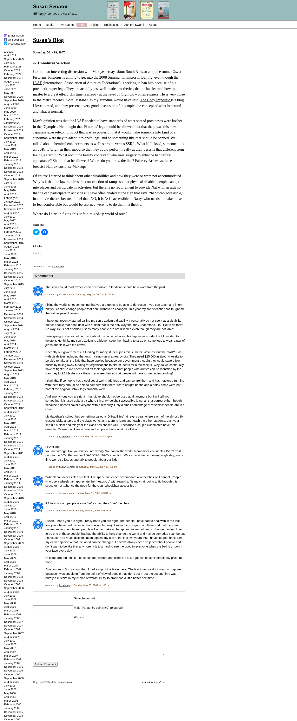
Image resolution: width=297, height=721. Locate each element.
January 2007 (12, 663)
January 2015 (12, 310)
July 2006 (9, 685)
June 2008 (10, 599)
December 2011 (13, 441)
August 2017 (11, 213)
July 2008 (9, 595)
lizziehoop (64, 436)
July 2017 (9, 216)
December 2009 (13, 531)
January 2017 (12, 235)
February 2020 (12, 119)
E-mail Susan (14, 35)
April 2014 (10, 344)
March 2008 (11, 610)
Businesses (111, 24)
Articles (94, 24)
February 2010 (12, 524)
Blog (82, 24)
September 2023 (14, 59)
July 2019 (9, 141)
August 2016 (11, 246)
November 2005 (13, 715)
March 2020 (11, 115)
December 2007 (13, 621)
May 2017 (10, 220)
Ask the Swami (134, 24)
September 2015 (14, 284)
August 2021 (11, 81)
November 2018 (13, 171)
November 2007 (13, 625)
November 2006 (13, 670)
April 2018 (10, 194)
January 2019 (12, 164)
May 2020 (10, 111)
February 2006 (12, 704)
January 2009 (12, 573)
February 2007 (12, 659)
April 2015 (10, 299)
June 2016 (10, 254)
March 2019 (11, 156)
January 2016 (12, 269)
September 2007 (14, 633)
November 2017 (13, 209)
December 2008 (13, 576)
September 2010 (14, 498)
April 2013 (10, 381)
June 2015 (10, 291)
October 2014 (12, 321)
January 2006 (12, 708)
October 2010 (12, 494)
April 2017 (10, 224)
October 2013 (12, 366)
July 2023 (9, 62)
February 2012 (12, 434)
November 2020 (13, 96)
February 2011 (12, 479)
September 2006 (14, 678)
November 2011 (13, 445)
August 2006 (11, 681)
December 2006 (13, 666)
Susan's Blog (48, 40)
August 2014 (11, 329)
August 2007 (11, 636)
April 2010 (10, 516)
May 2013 (10, 378)
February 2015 (12, 306)
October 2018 (12, 175)
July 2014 (9, 333)
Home (37, 24)
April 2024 (10, 55)
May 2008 (10, 603)
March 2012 (11, 430)
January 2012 (12, 438)
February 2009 (12, 569)
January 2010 (12, 528)
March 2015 (11, 302)
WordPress (159, 688)
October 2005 (12, 719)
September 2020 (14, 100)
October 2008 (12, 584)
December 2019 (13, 126)
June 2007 (10, 644)
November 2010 (13, 490)
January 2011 (12, 483)
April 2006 (10, 697)
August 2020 (11, 104)
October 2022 (12, 70)
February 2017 (12, 231)
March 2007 (11, 655)
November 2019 (13, 130)
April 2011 (10, 471)
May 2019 (10, 149)
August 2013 (11, 374)
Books (50, 24)
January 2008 (12, 618)
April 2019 (10, 153)
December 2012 (13, 396)
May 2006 (10, 693)
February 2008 (12, 614)
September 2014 (14, 325)
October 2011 (12, 449)
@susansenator (15, 43)
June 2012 (10, 419)
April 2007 (10, 652)
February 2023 (12, 66)
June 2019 (10, 145)
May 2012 (10, 423)
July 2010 (9, 505)
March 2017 (11, 227)
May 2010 (10, 513)
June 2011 (10, 464)
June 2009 (10, 554)
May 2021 (10, 92)
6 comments (58, 266)
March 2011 (11, 475)
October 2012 (12, 404)
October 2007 (12, 629)
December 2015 (13, 273)
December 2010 (13, 486)
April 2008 (10, 606)
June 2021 (10, 89)
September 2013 (14, 370)
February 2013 (12, 389)
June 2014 (10, 336)
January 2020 (12, 122)
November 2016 (13, 239)
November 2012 (13, 400)
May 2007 (10, 648)
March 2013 (11, 385)
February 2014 (12, 351)
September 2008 (14, 588)
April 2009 (10, 561)
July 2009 (9, 550)
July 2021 (9, 85)
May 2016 (10, 258)
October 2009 (12, 539)
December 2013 (13, 359)
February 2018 (12, 197)
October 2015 (12, 280)
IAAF (37, 83)
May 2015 (10, 295)
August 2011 (11, 456)
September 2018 (14, 179)
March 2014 (11, 347)
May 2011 (10, 468)
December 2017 (13, 205)
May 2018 (10, 190)
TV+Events (66, 24)
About (153, 24)
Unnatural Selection (54, 63)
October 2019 (12, 134)
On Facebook (14, 39)
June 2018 (10, 186)
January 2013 (12, 393)
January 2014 (12, 355)
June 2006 (10, 689)
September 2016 (14, 242)
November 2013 (13, 363)
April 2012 (10, 426)
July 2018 (9, 182)
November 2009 (13, 535)
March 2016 (11, 261)
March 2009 (11, 565)
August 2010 (11, 501)
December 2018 (13, 167)
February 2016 (12, 265)
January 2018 (12, 201)
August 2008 (11, 592)
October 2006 (12, 674)
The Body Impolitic (155, 100)
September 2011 (14, 453)
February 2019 (12, 160)
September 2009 (14, 543)
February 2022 (12, 74)
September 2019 (14, 137)
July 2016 (9, 250)
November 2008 (13, 580)
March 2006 (11, 700)
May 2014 (10, 340)
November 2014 (13, 318)
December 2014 (13, 314)
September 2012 (14, 407)
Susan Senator (67, 466)
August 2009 (11, 546)
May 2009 (10, 558)
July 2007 (9, 640)
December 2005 (13, 712)
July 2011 (9, 460)
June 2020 (10, 107)
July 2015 (9, 287)
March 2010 (11, 520)
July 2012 (9, 415)
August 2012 (11, 411)
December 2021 (13, 77)
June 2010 (10, 509)
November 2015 (13, 276)
